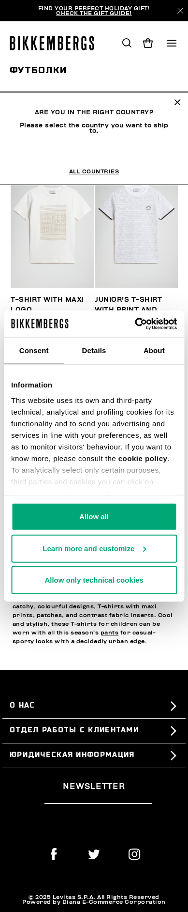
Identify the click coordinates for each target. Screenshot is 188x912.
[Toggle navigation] (171, 43)
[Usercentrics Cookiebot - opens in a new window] (135, 323)
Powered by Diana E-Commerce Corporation (94, 902)
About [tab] (154, 350)
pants (110, 632)
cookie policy (143, 458)
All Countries (94, 144)
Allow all (94, 516)
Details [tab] (94, 350)
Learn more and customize (94, 548)
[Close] (180, 10)
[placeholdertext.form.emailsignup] (98, 800)
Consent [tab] (34, 350)
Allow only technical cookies (93, 580)
